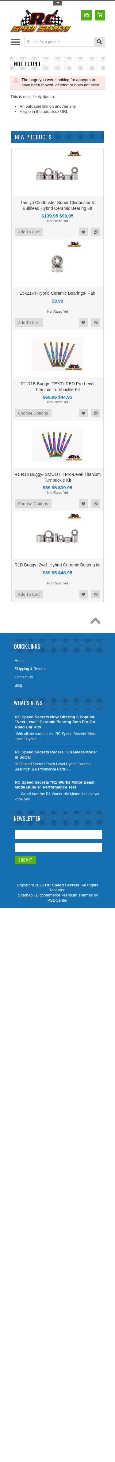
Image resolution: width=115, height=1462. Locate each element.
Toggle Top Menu (57, 3)
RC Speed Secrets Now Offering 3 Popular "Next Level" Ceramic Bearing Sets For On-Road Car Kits (55, 722)
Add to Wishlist (83, 232)
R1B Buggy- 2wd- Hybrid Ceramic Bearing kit (57, 564)
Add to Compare (95, 232)
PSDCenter (58, 900)
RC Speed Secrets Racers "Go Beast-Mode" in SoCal (56, 755)
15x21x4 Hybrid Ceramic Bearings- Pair (57, 293)
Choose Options (33, 413)
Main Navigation (15, 42)
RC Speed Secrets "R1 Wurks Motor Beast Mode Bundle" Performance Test (54, 785)
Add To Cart (29, 232)
